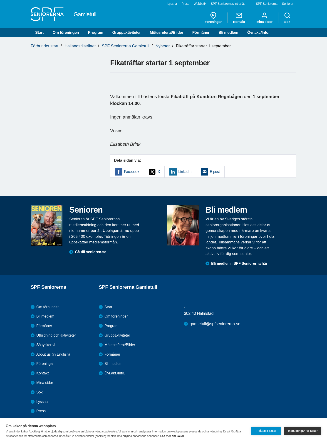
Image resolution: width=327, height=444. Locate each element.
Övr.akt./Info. (258, 32)
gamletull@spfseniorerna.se (215, 324)
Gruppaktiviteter (126, 32)
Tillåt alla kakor (266, 430)
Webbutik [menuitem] (200, 3)
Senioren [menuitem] (288, 3)
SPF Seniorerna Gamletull (125, 46)
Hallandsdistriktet (80, 46)
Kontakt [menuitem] (239, 17)
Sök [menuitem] (287, 17)
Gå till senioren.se (90, 252)
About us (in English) (53, 354)
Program (95, 32)
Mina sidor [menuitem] (264, 17)
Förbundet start (44, 46)
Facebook (131, 172)
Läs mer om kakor (172, 436)
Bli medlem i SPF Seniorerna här (239, 263)
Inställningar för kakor (303, 430)
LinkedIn (184, 172)
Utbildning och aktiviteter (56, 335)
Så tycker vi (45, 345)
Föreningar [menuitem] (213, 17)
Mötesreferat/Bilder (166, 32)
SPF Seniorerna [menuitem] (266, 3)
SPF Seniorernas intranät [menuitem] (228, 3)
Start (39, 32)
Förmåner (200, 32)
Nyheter (162, 46)
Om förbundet (47, 307)
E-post (215, 172)
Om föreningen (66, 32)
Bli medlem (228, 32)
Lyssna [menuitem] (172, 3)
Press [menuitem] (185, 3)
